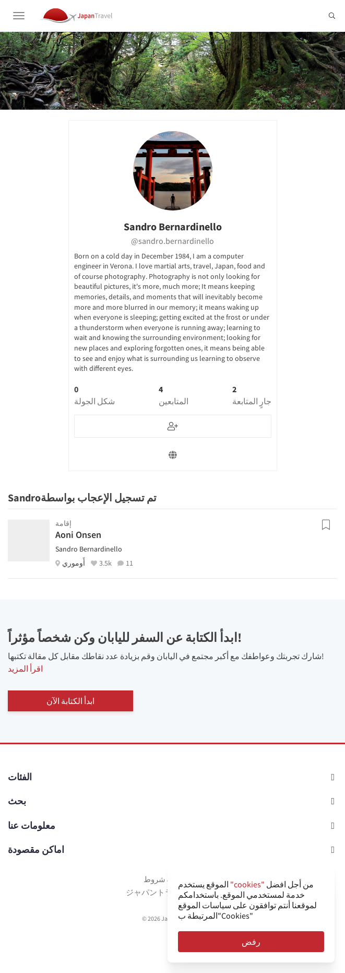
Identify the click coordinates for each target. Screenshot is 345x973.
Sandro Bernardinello (88, 549)
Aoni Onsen (78, 535)
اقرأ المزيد (25, 668)
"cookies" (247, 884)
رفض (251, 941)
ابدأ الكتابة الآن (70, 701)
